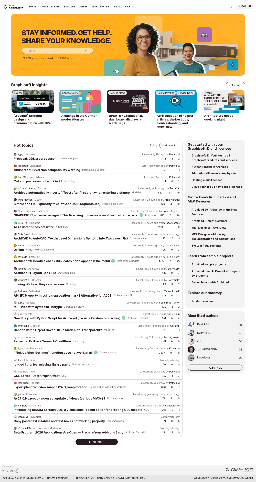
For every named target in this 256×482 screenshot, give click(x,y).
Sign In (245, 6)
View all (235, 85)
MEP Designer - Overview (208, 227)
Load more (96, 442)
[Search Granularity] (83, 51)
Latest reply (148, 154)
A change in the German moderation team (79, 117)
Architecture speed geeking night (218, 117)
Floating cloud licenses (206, 180)
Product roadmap (203, 301)
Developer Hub (101, 6)
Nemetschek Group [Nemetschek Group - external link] (241, 478)
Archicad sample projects (208, 264)
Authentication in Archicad (209, 166)
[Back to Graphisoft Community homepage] (14, 6)
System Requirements (206, 245)
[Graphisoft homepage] (239, 470)
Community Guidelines (130, 478)
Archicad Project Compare (209, 221)
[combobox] (57, 51)
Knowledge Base (49, 6)
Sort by (154, 145)
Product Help (122, 6)
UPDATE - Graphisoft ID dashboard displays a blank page (126, 119)
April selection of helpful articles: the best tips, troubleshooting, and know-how (175, 121)
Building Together (75, 6)
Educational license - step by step (214, 173)
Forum (32, 6)
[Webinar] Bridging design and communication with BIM (32, 119)
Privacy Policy (85, 478)
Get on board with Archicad (210, 282)
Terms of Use (105, 478)
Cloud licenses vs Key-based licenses (216, 186)
